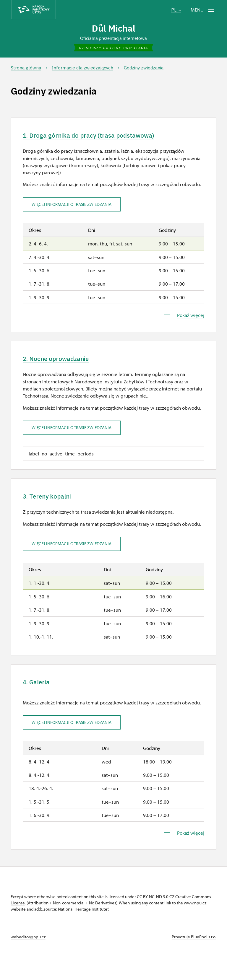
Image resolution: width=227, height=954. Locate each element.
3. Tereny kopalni (50, 498)
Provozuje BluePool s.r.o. (194, 940)
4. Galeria (38, 685)
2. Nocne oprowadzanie (60, 360)
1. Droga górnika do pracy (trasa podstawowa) (94, 136)
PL (176, 10)
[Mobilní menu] (203, 9)
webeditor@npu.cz (28, 940)
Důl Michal (113, 28)
